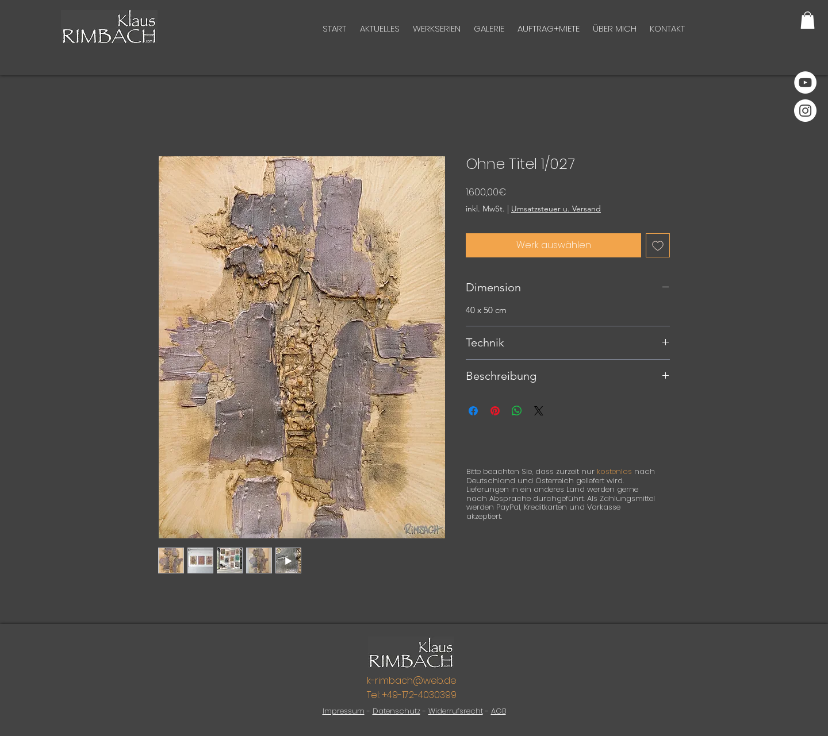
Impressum (344, 711)
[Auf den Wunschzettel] (658, 245)
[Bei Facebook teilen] (473, 411)
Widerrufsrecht (455, 711)
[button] (807, 20)
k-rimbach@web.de (412, 680)
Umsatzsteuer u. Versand (556, 208)
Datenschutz (396, 711)
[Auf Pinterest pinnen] (495, 411)
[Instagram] (805, 110)
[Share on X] (539, 411)
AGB (498, 711)
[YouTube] (805, 82)
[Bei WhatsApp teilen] (517, 411)
